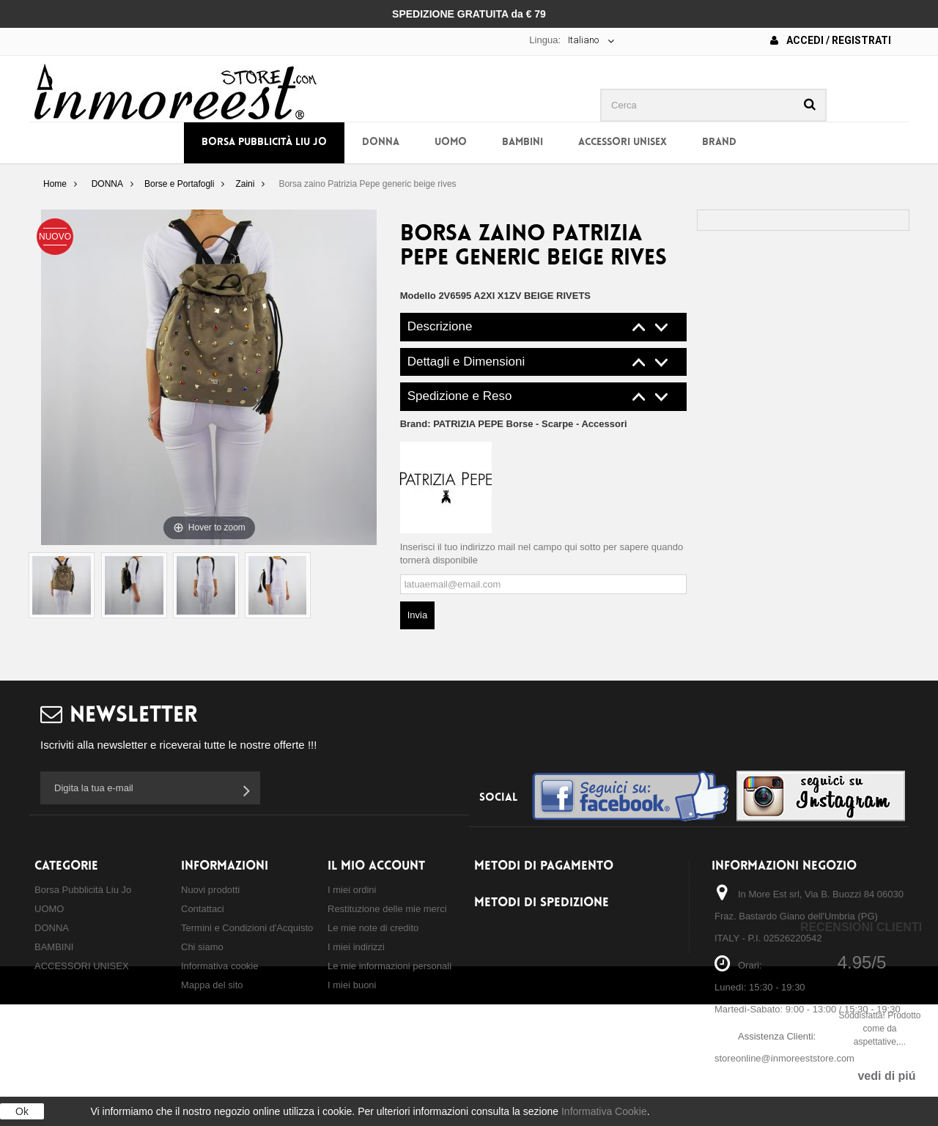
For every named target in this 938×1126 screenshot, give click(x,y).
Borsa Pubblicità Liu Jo (264, 142)
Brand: (513, 423)
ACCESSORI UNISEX (622, 142)
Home (55, 184)
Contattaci (202, 908)
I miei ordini (352, 889)
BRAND (719, 142)
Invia (417, 615)
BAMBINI (522, 142)
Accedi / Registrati (830, 40)
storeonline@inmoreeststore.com (784, 1058)
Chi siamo (202, 946)
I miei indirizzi (356, 946)
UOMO (451, 142)
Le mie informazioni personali (389, 965)
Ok (22, 1111)
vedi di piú (886, 1076)
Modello (418, 295)
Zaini (244, 184)
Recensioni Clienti (861, 927)
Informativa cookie (220, 965)
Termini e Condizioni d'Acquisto (247, 927)
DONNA (380, 142)
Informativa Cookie (604, 1111)
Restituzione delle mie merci (387, 908)
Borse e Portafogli (179, 184)
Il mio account (376, 866)
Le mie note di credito (373, 927)
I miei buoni (352, 984)
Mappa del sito (212, 984)
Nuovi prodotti (210, 889)
